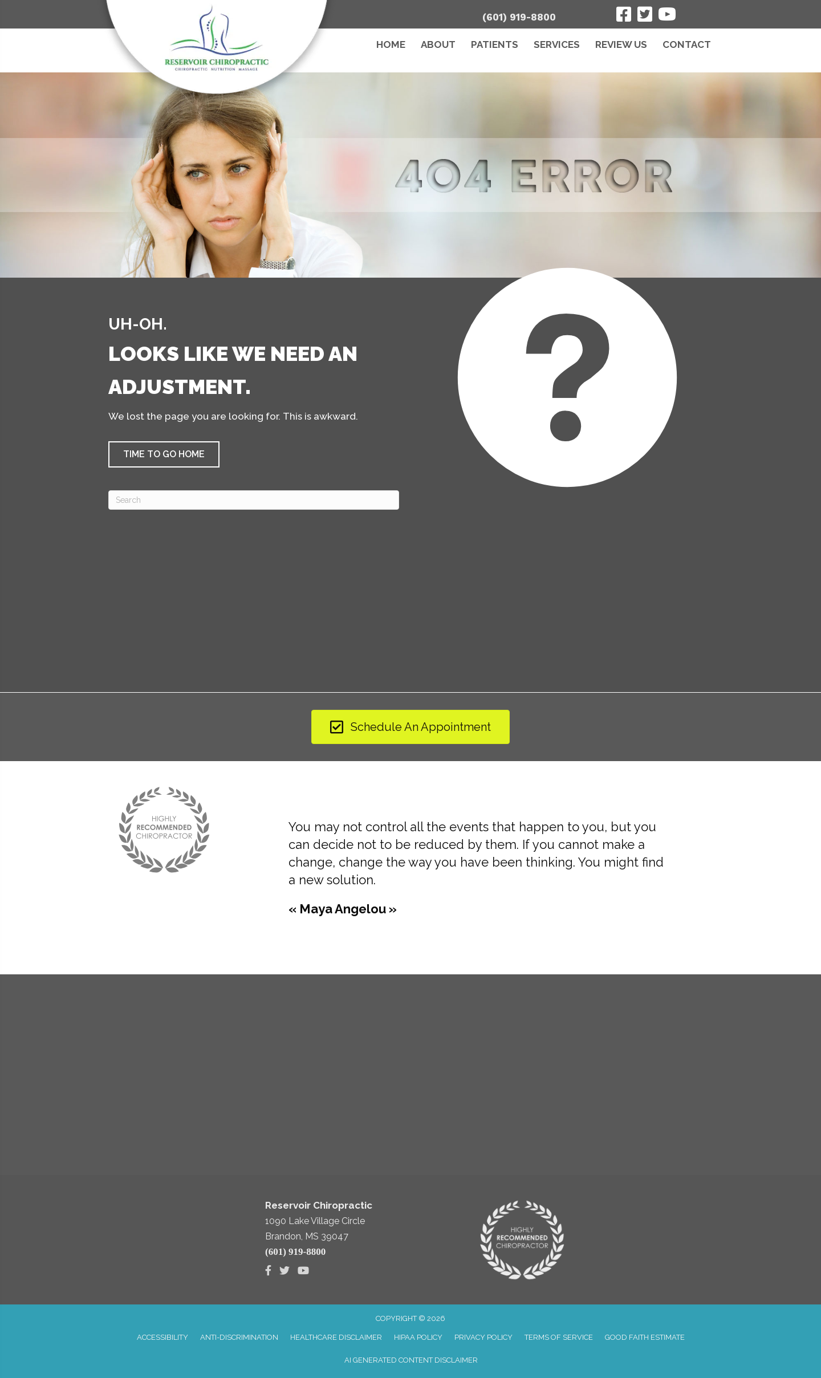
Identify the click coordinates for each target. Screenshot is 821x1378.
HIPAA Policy (418, 1337)
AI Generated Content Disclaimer (411, 1360)
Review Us (621, 44)
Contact (687, 44)
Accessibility (162, 1337)
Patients (494, 44)
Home (390, 44)
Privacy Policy (483, 1337)
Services (557, 44)
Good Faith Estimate (645, 1337)
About (438, 44)
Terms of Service (559, 1337)
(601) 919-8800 (519, 17)
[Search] (253, 500)
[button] (164, 454)
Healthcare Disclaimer (336, 1337)
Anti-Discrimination (239, 1337)
